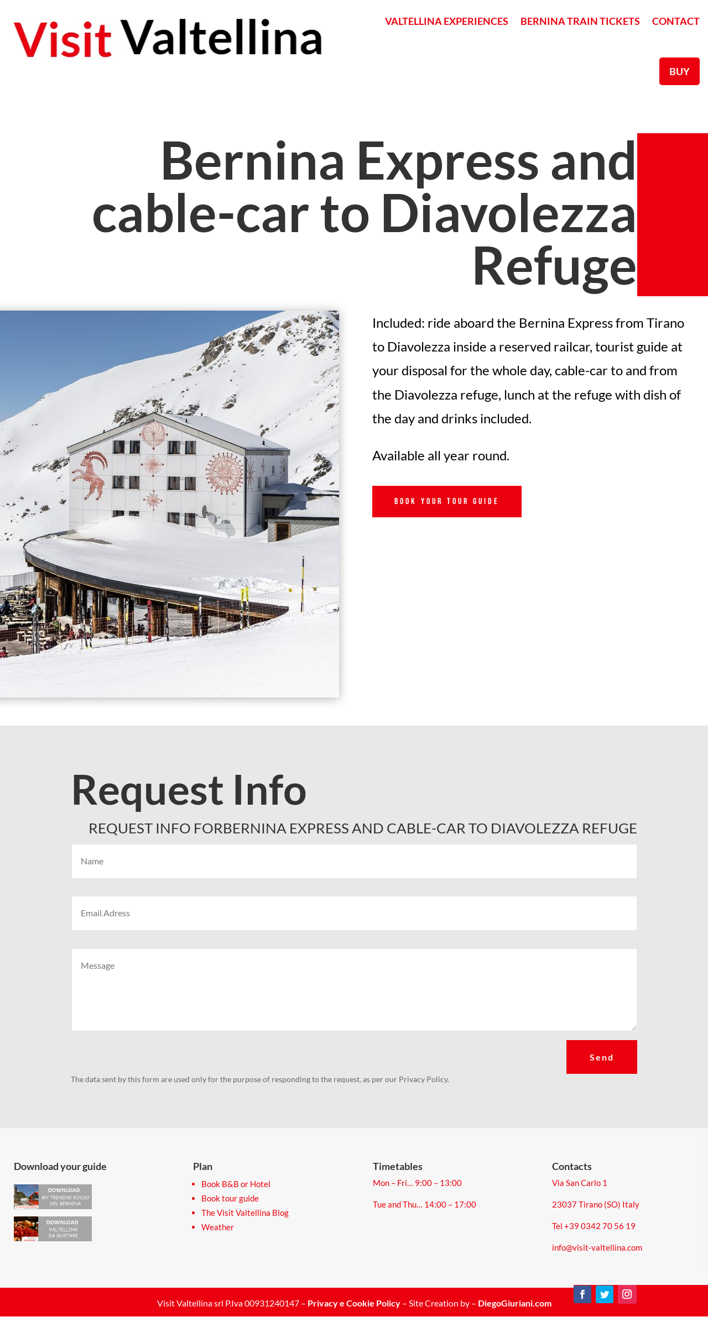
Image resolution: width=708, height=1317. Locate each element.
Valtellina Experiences (446, 21)
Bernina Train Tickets (580, 21)
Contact (676, 21)
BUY (679, 71)
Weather (217, 1227)
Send (602, 1057)
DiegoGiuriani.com (514, 1303)
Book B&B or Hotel (235, 1184)
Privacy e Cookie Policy (354, 1303)
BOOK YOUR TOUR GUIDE (446, 501)
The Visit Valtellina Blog (245, 1213)
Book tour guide (230, 1198)
